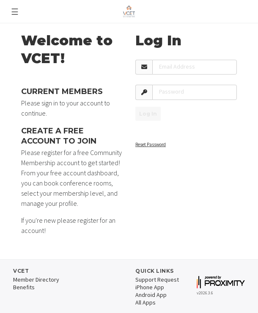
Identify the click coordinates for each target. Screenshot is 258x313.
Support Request (157, 279)
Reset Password (150, 144)
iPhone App (149, 287)
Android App (151, 295)
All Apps (145, 302)
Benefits (24, 287)
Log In (148, 114)
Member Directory (36, 279)
